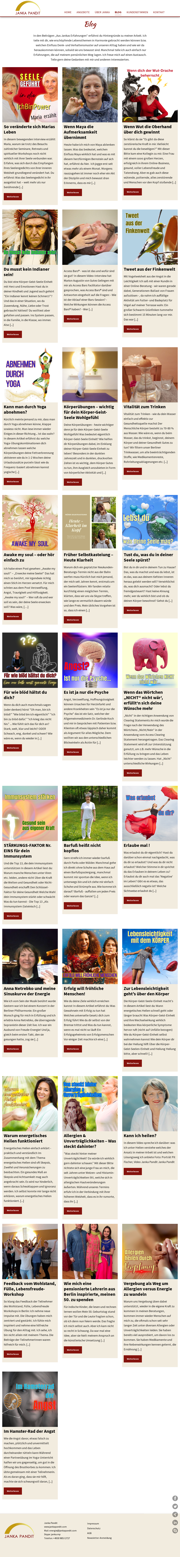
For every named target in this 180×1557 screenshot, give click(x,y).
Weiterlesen (13, 196)
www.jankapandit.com (55, 1526)
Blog (118, 12)
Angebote (83, 12)
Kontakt (159, 12)
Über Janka (102, 12)
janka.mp (56, 1534)
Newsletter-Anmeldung (99, 1537)
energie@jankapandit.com (63, 1530)
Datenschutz (93, 1528)
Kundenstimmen (137, 12)
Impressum (93, 1523)
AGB (89, 1533)
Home (67, 12)
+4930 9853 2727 (61, 1538)
